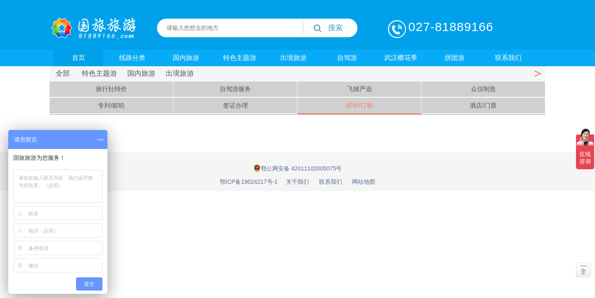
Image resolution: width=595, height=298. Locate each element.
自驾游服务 (235, 88)
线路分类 (132, 57)
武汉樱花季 (400, 57)
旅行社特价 (111, 88)
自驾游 (347, 57)
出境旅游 (293, 57)
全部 (63, 73)
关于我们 (297, 181)
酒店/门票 (483, 105)
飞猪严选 (359, 88)
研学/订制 (359, 105)
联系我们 (508, 57)
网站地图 (363, 181)
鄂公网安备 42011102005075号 (297, 168)
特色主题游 (239, 57)
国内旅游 (186, 57)
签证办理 (235, 105)
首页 (78, 57)
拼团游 (454, 57)
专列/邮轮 (111, 105)
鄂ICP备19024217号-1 (249, 181)
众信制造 (483, 88)
